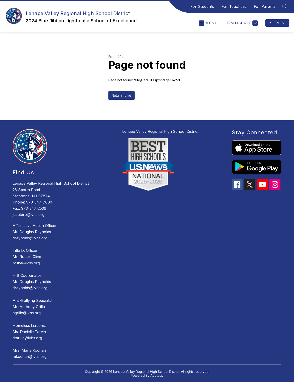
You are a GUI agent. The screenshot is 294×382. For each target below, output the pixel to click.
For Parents (265, 6)
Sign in (277, 23)
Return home (121, 95)
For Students (202, 6)
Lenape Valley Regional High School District (160, 131)
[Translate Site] (241, 23)
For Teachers (234, 6)
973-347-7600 (39, 202)
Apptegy (157, 375)
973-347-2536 (33, 208)
